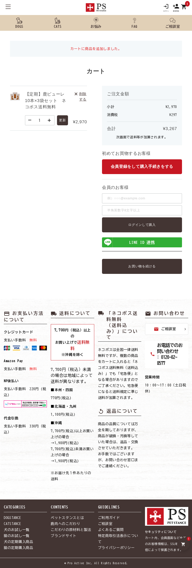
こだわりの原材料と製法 (71, 529)
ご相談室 (165, 329)
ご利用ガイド (109, 517)
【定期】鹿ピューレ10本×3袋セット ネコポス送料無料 (45, 100)
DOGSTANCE (12, 517)
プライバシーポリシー (116, 547)
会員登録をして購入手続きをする (142, 167)
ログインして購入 (142, 225)
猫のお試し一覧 (17, 535)
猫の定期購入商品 (18, 547)
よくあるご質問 (111, 529)
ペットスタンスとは (67, 517)
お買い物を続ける (142, 266)
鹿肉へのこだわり (65, 523)
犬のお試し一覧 (17, 529)
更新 (62, 120)
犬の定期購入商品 (18, 541)
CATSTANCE (12, 523)
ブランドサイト (63, 535)
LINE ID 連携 (129, 242)
